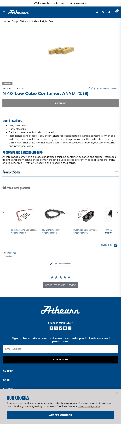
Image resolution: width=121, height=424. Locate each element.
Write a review (110, 88)
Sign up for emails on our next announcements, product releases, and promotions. (61, 340)
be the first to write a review (60, 285)
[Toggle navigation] (5, 12)
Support (8, 370)
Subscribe (60, 359)
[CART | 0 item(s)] (115, 12)
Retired (60, 103)
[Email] (60, 349)
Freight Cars (46, 21)
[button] (3, 212)
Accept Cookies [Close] (60, 415)
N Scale (33, 21)
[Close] (117, 393)
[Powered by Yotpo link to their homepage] (109, 245)
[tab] (60, 263)
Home (6, 21)
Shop (15, 21)
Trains (23, 21)
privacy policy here (89, 406)
